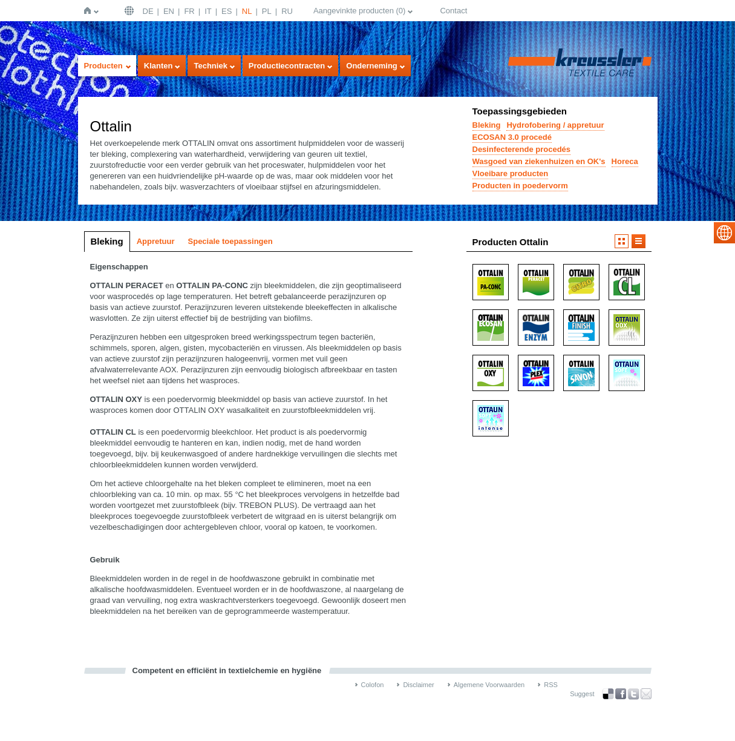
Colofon (372, 684)
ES (226, 11)
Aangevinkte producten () (359, 10)
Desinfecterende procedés (521, 149)
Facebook (620, 694)
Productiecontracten (287, 65)
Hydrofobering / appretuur (555, 125)
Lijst (638, 241)
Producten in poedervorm (520, 185)
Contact (453, 10)
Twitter (633, 694)
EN (168, 11)
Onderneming (371, 65)
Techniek (210, 65)
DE (148, 11)
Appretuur (156, 241)
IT (208, 11)
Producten (103, 65)
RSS (551, 684)
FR (189, 11)
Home (90, 10)
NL (247, 11)
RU (287, 11)
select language (724, 232)
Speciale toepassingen (230, 241)
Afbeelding (622, 241)
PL (267, 11)
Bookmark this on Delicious (608, 693)
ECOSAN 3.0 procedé (512, 137)
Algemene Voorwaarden (489, 684)
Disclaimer (418, 684)
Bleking (486, 125)
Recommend (646, 693)
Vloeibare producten (510, 173)
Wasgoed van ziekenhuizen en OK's (539, 161)
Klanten (158, 65)
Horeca (625, 161)
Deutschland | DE (131, 10)
